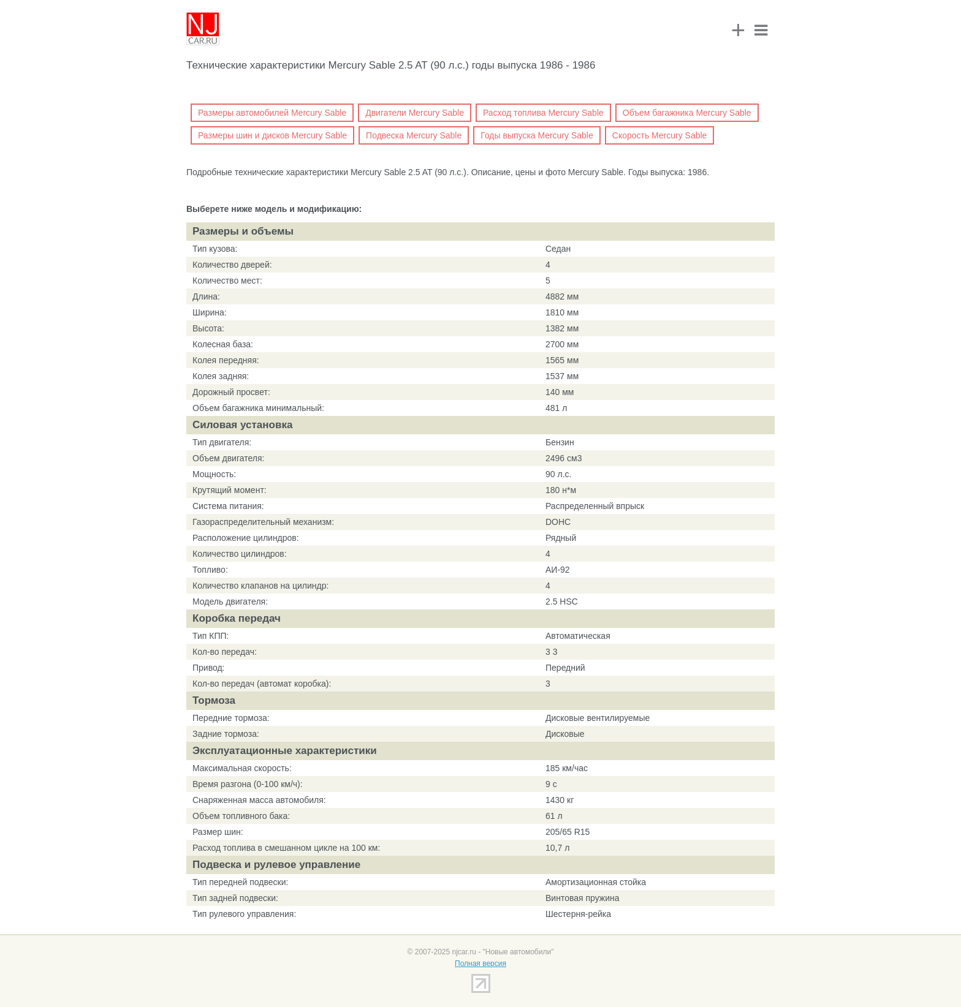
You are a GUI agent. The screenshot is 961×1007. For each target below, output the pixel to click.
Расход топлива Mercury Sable (543, 113)
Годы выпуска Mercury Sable (536, 135)
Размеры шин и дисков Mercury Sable (272, 135)
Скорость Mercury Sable (659, 135)
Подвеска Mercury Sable (414, 135)
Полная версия (480, 963)
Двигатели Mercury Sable (414, 113)
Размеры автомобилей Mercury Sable (272, 113)
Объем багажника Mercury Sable (687, 113)
